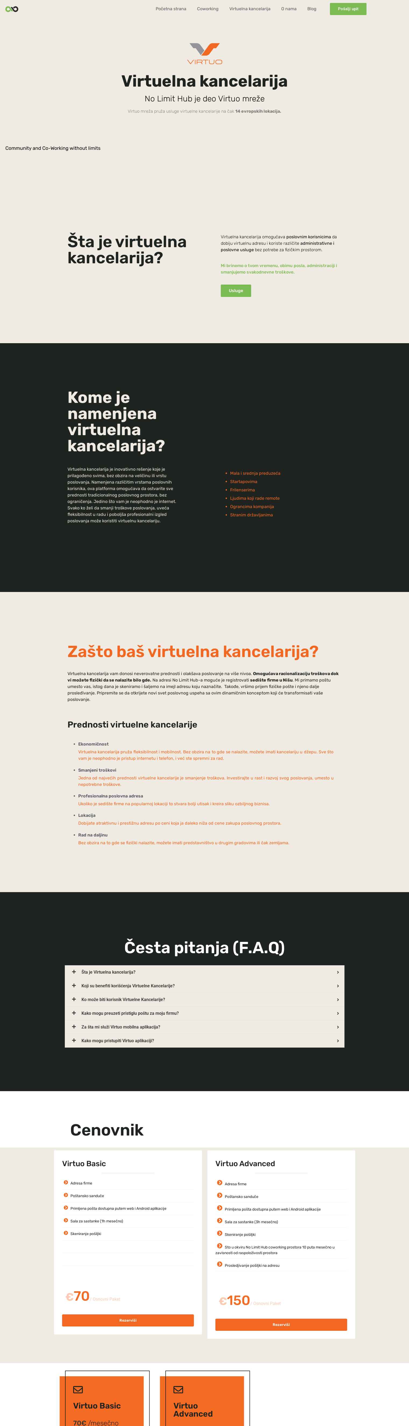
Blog (311, 8)
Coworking (208, 8)
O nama (289, 8)
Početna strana (171, 8)
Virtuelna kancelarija (250, 8)
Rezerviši (128, 1320)
